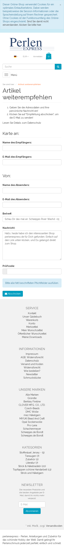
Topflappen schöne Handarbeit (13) (32, 469)
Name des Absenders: (16, 185)
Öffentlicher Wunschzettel (32, 333)
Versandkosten (54, 525)
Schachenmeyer (32, 428)
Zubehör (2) (32, 459)
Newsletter (32, 374)
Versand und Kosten (32, 364)
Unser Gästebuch (32, 316)
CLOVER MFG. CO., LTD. (32, 405)
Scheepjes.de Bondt (32, 432)
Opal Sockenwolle (32, 422)
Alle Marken (32, 394)
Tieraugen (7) (32, 456)
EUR (26, 56)
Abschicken (13, 293)
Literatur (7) (32, 462)
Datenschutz (34, 122)
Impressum (32, 354)
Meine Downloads (32, 337)
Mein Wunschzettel (32, 330)
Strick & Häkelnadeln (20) (32, 466)
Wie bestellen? (32, 371)
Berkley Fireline (32, 401)
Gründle (32, 398)
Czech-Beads (32, 408)
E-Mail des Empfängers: (17, 156)
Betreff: (7, 213)
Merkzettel (32, 327)
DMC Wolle (32, 411)
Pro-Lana (32, 425)
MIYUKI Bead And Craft (32, 418)
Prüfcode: (9, 266)
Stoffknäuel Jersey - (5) (32, 452)
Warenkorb (32, 320)
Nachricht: (9, 228)
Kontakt (32, 313)
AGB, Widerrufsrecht (32, 357)
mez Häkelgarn (32, 415)
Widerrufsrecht (32, 367)
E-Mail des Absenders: (16, 199)
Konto (32, 323)
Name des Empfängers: (17, 142)
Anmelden (37, 56)
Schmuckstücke (32, 377)
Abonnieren (32, 511)
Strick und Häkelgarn (32, 473)
